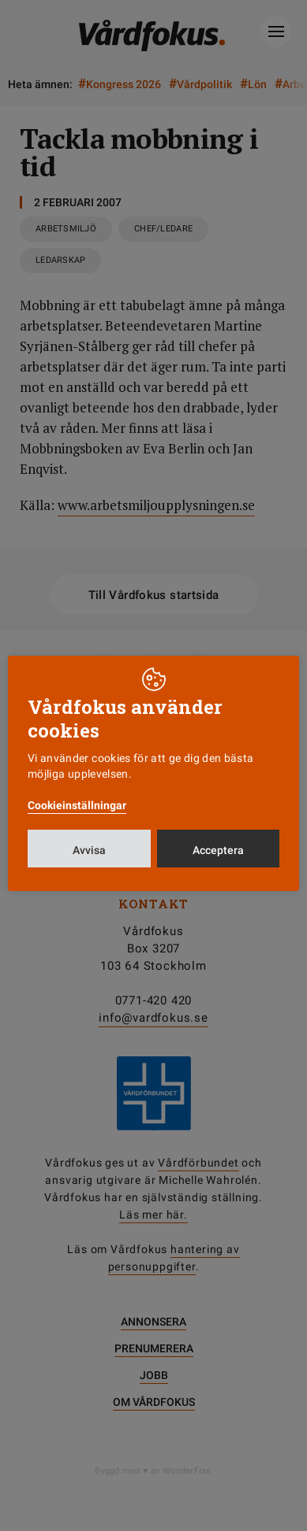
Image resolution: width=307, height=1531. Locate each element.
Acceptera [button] (218, 850)
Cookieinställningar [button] (77, 805)
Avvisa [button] (89, 850)
